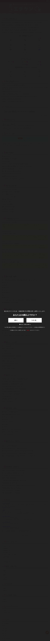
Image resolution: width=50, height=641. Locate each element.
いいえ (34, 320)
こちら (27, 330)
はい (16, 320)
